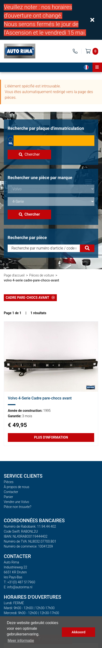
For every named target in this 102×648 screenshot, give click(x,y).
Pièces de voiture (41, 275)
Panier (8, 497)
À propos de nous (16, 487)
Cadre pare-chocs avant (30, 297)
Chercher (29, 154)
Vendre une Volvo (16, 502)
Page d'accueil (14, 275)
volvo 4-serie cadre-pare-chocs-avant (31, 280)
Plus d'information (51, 437)
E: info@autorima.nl (18, 587)
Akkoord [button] (78, 632)
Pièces (9, 482)
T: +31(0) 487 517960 (19, 582)
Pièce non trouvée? (17, 507)
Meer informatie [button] (21, 641)
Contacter (11, 492)
